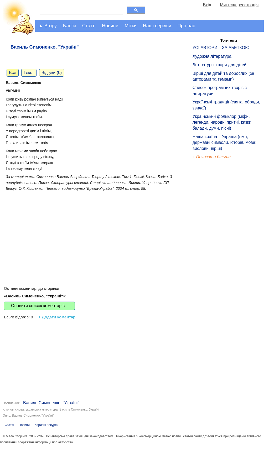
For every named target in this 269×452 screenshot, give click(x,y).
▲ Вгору (47, 25)
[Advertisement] (93, 230)
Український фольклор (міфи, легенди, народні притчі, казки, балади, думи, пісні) (222, 122)
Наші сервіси (157, 25)
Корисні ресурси (46, 425)
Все (12, 72)
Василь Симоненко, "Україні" (51, 403)
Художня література (212, 56)
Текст (29, 72)
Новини (110, 25)
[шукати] (81, 10)
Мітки (131, 25)
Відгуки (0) (52, 72)
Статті (89, 25)
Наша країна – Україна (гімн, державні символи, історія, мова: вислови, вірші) (224, 142)
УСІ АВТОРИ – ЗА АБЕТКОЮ (221, 47)
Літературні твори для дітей (219, 64)
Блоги (69, 25)
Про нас (186, 25)
